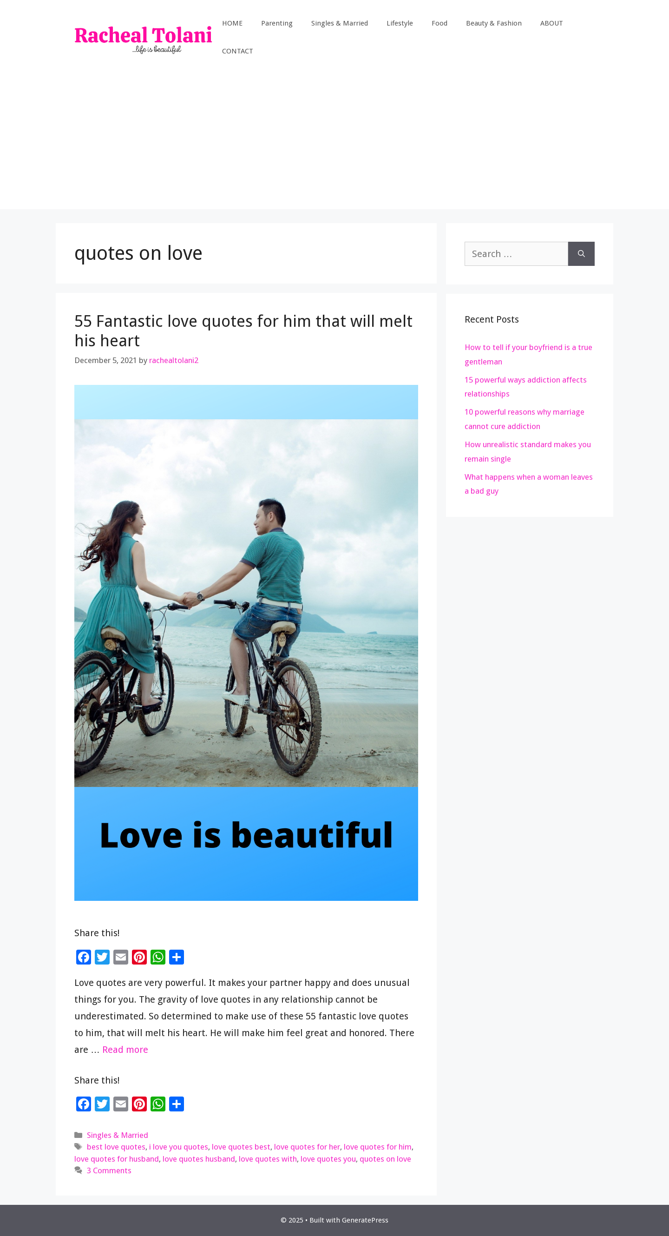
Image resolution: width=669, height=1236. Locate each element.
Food (439, 23)
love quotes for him (378, 1146)
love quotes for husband (116, 1158)
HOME (232, 23)
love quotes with (268, 1158)
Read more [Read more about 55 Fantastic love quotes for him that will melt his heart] (125, 1049)
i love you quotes (178, 1146)
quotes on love (385, 1158)
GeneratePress (365, 1220)
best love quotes (116, 1146)
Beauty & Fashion (494, 23)
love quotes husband (199, 1158)
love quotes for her (307, 1146)
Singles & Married (339, 23)
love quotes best (241, 1146)
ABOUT (551, 23)
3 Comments (109, 1170)
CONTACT (237, 51)
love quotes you (328, 1158)
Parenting (277, 23)
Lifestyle (400, 23)
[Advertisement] (334, 144)
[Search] (581, 254)
